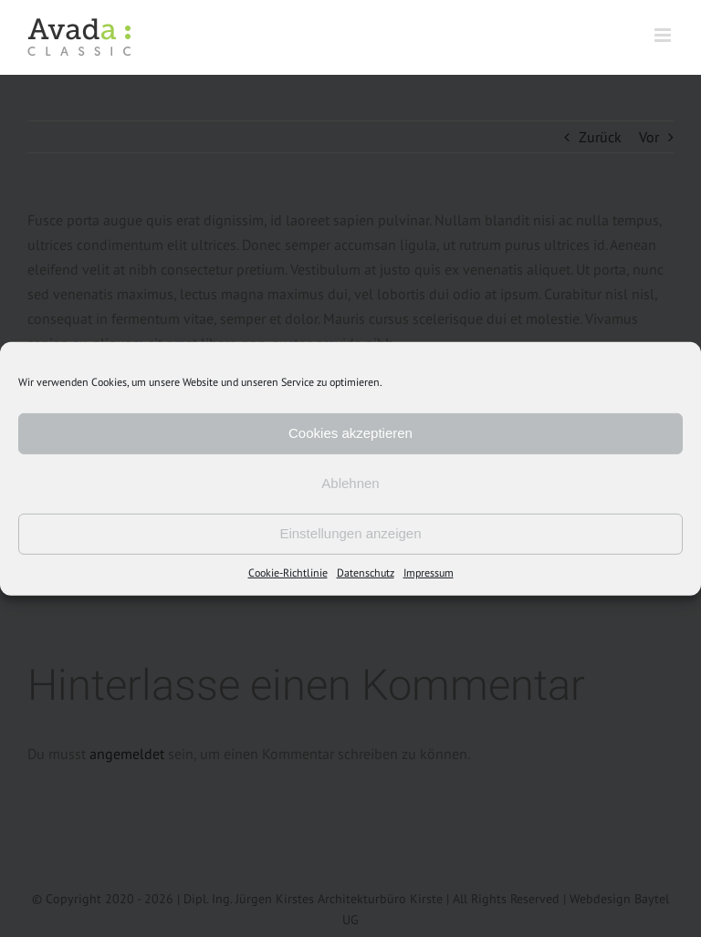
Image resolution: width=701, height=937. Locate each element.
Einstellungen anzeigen (350, 533)
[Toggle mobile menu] (664, 35)
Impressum (428, 571)
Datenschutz (365, 571)
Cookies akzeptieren (350, 433)
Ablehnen (350, 483)
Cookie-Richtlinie (288, 571)
